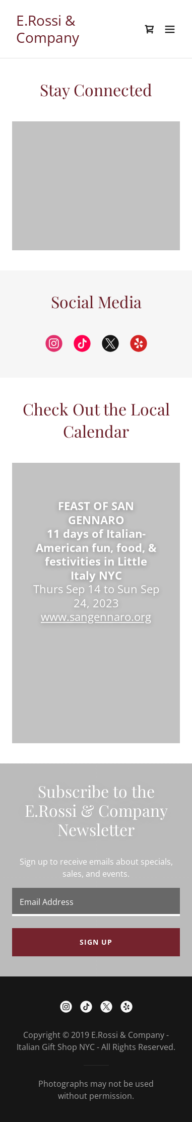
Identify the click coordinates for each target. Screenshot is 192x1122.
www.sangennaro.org (96, 616)
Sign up (96, 942)
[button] (170, 29)
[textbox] (96, 902)
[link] (70, 39)
